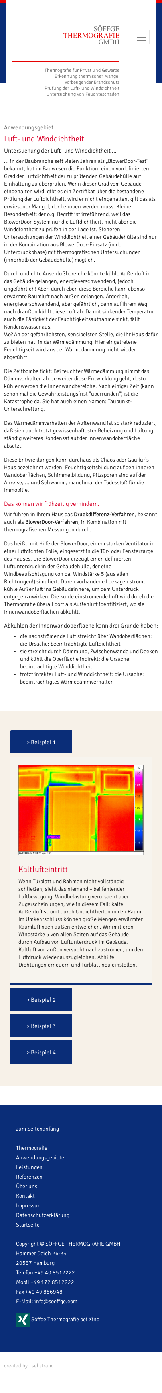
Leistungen (29, 1167)
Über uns (26, 1186)
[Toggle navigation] (142, 37)
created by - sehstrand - (30, 1366)
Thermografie (31, 1148)
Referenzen (29, 1176)
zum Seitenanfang (37, 1128)
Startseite (28, 1224)
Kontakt (25, 1196)
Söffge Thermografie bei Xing (57, 1319)
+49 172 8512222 (52, 1282)
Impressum (29, 1205)
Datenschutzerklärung (42, 1215)
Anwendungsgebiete (40, 1157)
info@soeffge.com (55, 1301)
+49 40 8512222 (54, 1272)
